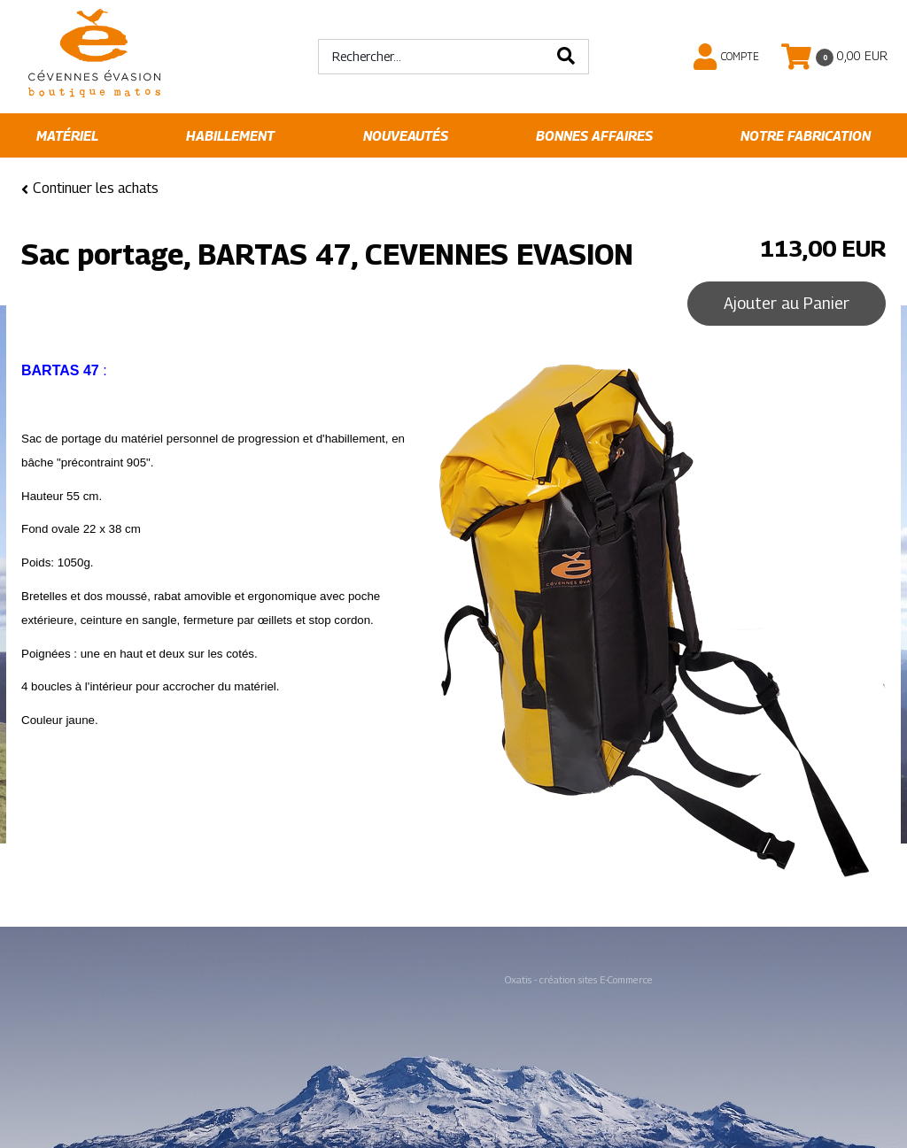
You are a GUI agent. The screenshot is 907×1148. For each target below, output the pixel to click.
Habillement (230, 135)
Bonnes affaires (594, 135)
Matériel (67, 135)
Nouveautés (405, 135)
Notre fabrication (805, 135)
